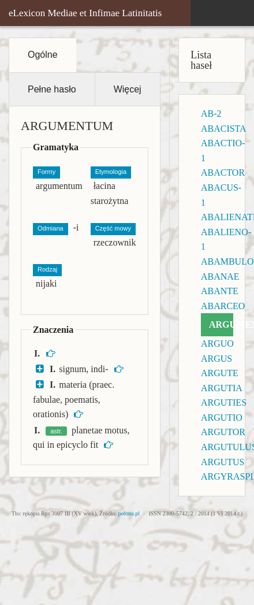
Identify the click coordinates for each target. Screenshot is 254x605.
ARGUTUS (223, 462)
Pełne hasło (52, 89)
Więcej (127, 89)
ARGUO (217, 343)
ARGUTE (219, 373)
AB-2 (211, 113)
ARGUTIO (221, 417)
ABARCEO (223, 306)
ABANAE (220, 276)
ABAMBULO (227, 261)
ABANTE (219, 291)
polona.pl (129, 513)
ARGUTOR (223, 432)
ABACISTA (223, 128)
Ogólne (43, 55)
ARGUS (216, 358)
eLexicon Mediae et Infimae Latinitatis (85, 13)
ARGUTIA (221, 388)
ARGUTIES (223, 402)
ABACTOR (223, 172)
